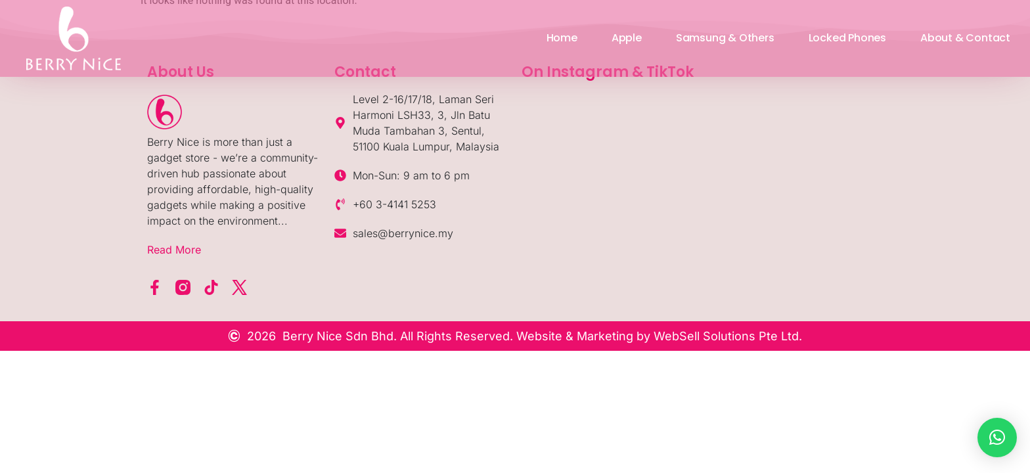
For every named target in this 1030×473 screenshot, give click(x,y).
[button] (997, 437)
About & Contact (965, 38)
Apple (627, 38)
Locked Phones (847, 38)
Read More (174, 249)
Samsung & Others (725, 38)
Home (562, 38)
